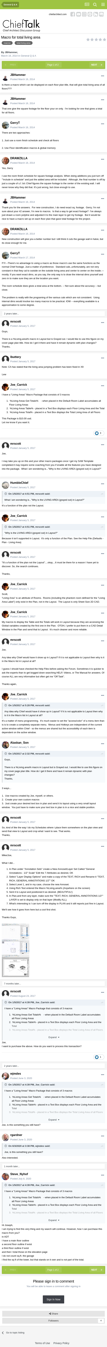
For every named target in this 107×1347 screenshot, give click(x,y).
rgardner (16, 1135)
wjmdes (15, 1073)
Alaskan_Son (19, 742)
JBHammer (11, 52)
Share (53, 1314)
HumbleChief (19, 482)
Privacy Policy (61, 1343)
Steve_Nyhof (19, 1174)
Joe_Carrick (18, 384)
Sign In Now (53, 1299)
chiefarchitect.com (58, 14)
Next (94, 65)
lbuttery (15, 357)
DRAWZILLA (18, 158)
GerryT (15, 122)
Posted (22, 79)
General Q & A (28, 55)
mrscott (15, 321)
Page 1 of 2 (53, 65)
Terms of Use (42, 1343)
